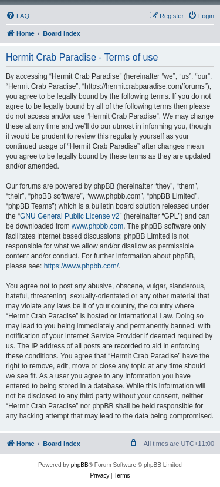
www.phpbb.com (97, 226)
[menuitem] (17, 16)
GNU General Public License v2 (69, 216)
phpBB (80, 465)
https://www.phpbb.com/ (81, 266)
